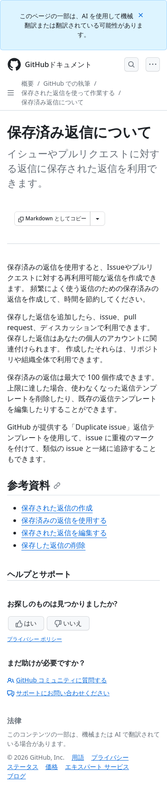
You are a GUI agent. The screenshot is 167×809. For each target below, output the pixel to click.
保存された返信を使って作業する (68, 92)
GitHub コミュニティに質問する (57, 680)
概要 (27, 83)
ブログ (16, 776)
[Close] (141, 14)
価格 (51, 766)
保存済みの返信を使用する (64, 520)
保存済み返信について (52, 102)
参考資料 (34, 485)
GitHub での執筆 (66, 83)
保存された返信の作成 (57, 508)
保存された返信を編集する (64, 533)
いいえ (68, 623)
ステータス (22, 766)
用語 (78, 757)
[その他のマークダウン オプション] (97, 218)
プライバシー (110, 757)
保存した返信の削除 (53, 545)
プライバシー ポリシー (34, 639)
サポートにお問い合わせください (58, 693)
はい (26, 623)
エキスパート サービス (97, 766)
